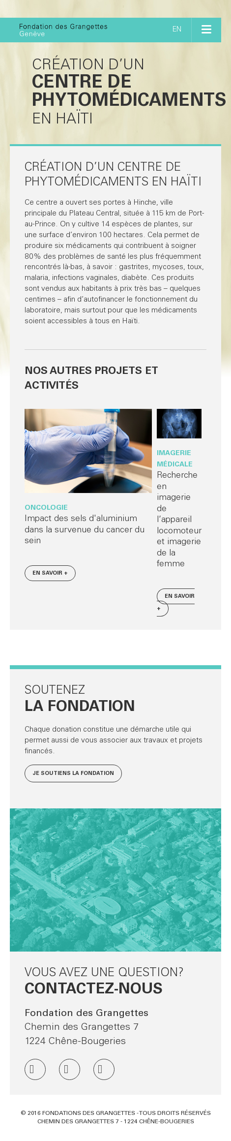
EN (177, 30)
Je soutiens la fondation (73, 773)
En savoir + (50, 573)
